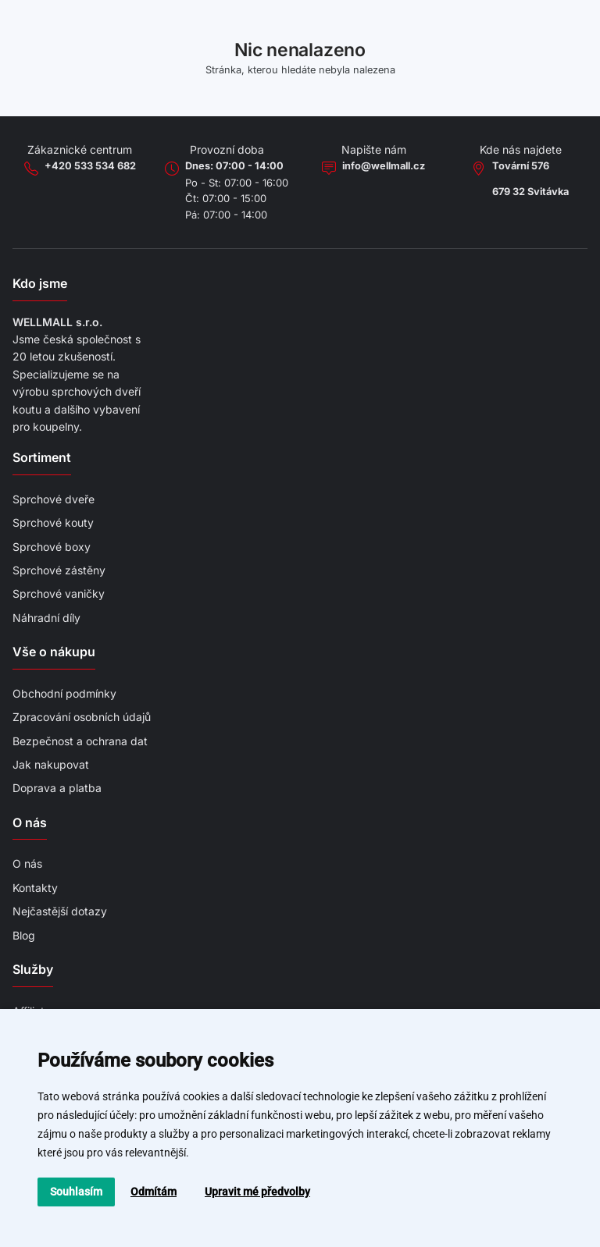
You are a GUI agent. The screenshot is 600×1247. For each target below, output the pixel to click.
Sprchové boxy (51, 546)
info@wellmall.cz (383, 166)
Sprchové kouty (53, 522)
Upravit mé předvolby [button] (257, 1191)
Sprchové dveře (53, 499)
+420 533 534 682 (90, 166)
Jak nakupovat (50, 764)
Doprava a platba (57, 787)
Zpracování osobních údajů (81, 716)
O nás (27, 863)
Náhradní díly (46, 617)
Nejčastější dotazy (59, 911)
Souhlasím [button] (76, 1191)
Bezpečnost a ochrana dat (80, 741)
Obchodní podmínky (64, 693)
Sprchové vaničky (58, 593)
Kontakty (35, 887)
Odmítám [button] (153, 1191)
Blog (23, 935)
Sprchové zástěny (58, 570)
